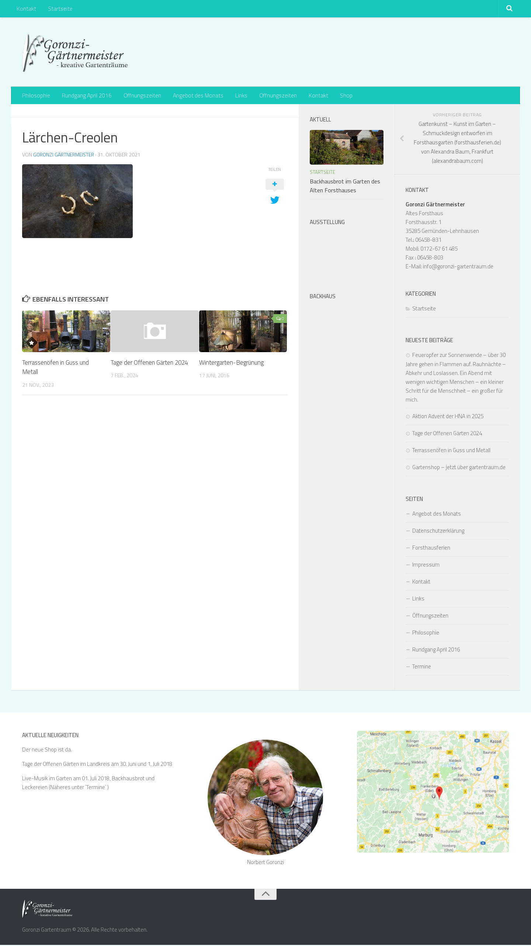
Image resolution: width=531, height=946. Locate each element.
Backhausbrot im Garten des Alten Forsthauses (345, 187)
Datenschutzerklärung (438, 531)
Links (238, 96)
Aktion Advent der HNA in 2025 (447, 417)
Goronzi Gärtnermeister (64, 155)
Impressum (426, 565)
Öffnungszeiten (141, 96)
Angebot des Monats (196, 96)
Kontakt (26, 9)
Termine (421, 667)
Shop (339, 96)
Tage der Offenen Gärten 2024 (151, 363)
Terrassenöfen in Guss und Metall (56, 368)
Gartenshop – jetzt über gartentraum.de (459, 468)
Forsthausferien (431, 548)
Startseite (58, 9)
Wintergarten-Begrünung (231, 363)
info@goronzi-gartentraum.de (458, 267)
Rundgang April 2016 (86, 96)
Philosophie (36, 96)
